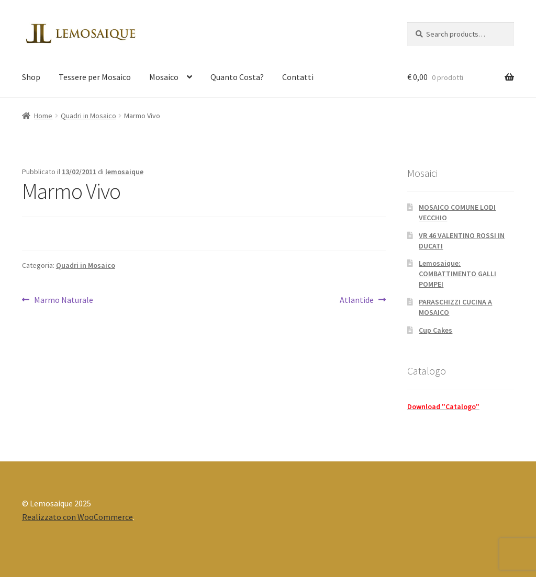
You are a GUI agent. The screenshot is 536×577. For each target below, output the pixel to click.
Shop (31, 77)
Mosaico (163, 77)
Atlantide (359, 300)
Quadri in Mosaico (88, 115)
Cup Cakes (435, 330)
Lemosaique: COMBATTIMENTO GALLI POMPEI (457, 273)
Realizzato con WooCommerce (77, 517)
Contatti (298, 77)
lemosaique (124, 171)
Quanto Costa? (237, 77)
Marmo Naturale (63, 300)
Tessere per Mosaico (95, 77)
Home (43, 115)
